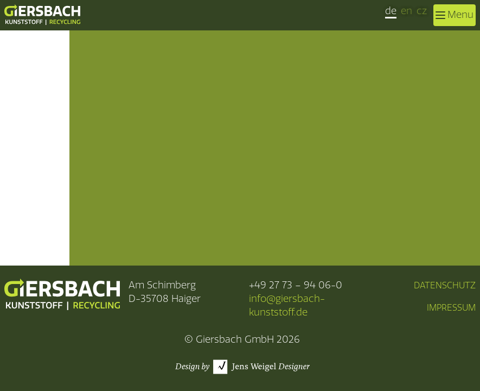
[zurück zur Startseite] (42, 14)
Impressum (451, 307)
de (390, 11)
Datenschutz (445, 285)
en (406, 11)
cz (422, 11)
